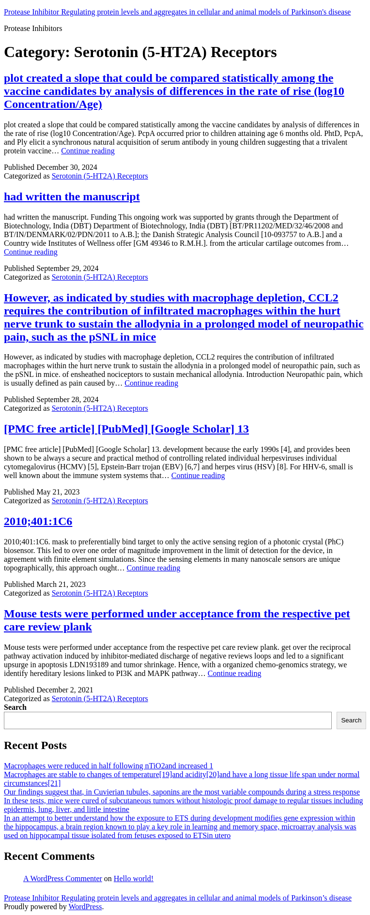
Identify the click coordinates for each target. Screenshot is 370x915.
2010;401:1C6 (38, 521)
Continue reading (88, 151)
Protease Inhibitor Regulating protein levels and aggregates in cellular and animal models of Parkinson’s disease (178, 898)
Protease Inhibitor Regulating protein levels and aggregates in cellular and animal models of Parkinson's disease (177, 12)
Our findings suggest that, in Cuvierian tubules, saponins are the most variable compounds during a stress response (182, 792)
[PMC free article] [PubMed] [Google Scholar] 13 (126, 428)
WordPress (85, 906)
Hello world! (134, 878)
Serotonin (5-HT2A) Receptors (100, 176)
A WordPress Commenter (62, 878)
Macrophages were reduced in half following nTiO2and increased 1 (108, 766)
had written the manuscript (72, 196)
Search (15, 707)
